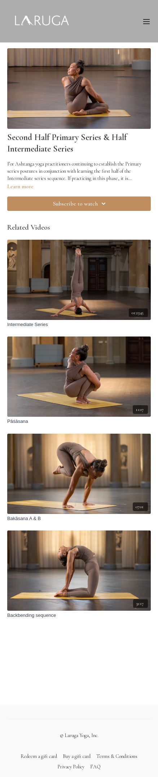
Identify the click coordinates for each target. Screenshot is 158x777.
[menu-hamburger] (146, 21)
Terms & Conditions (116, 756)
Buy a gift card (77, 756)
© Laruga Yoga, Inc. (79, 735)
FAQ (95, 767)
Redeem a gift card (39, 756)
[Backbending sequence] (79, 615)
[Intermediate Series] (79, 324)
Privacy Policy (70, 767)
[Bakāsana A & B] (79, 518)
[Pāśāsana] (79, 421)
